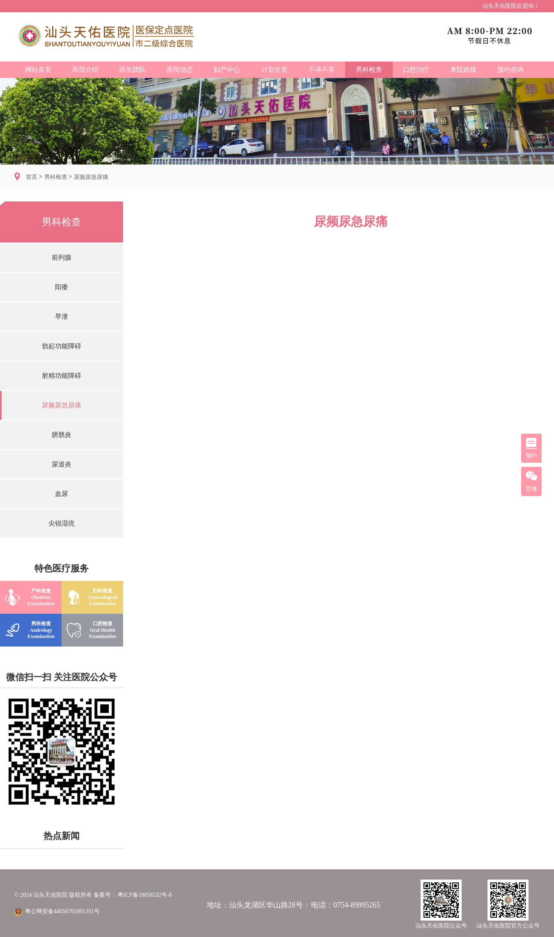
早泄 (61, 316)
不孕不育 (322, 69)
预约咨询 (510, 69)
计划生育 (274, 69)
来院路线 (463, 69)
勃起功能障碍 (61, 346)
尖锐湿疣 (61, 523)
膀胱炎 (61, 434)
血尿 (61, 493)
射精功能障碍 (61, 375)
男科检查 (369, 69)
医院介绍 (85, 69)
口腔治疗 (416, 69)
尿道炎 (61, 464)
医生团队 (132, 69)
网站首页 (38, 69)
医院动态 (180, 69)
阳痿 (61, 286)
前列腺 (61, 257)
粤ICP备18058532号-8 (145, 895)
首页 (32, 177)
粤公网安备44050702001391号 (57, 911)
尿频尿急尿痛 (91, 177)
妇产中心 (227, 69)
